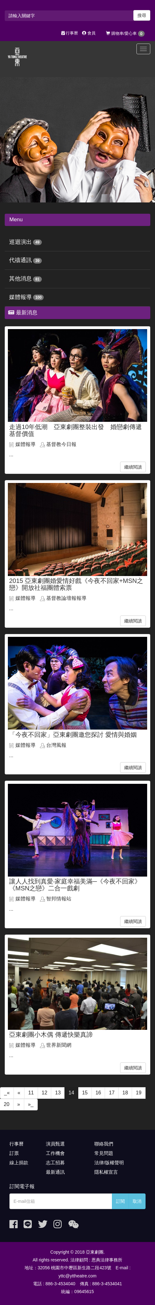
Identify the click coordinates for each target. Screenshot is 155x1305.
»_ (31, 1104)
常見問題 (103, 1153)
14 (71, 1092)
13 (58, 1092)
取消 (137, 1201)
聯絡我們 (103, 1143)
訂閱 (120, 1201)
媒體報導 (20, 297)
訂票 (14, 1153)
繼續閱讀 (133, 466)
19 (138, 1092)
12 (44, 1092)
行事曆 (69, 33)
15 (85, 1092)
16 (98, 1092)
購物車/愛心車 (125, 34)
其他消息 (20, 278)
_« (7, 1092)
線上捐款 (18, 1162)
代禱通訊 (20, 260)
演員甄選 (55, 1143)
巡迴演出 (20, 242)
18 (125, 1092)
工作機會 (55, 1153)
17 (111, 1092)
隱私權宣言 (106, 1172)
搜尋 (141, 15)
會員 (89, 33)
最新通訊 (55, 1172)
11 (31, 1092)
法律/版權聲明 (109, 1162)
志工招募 (55, 1162)
